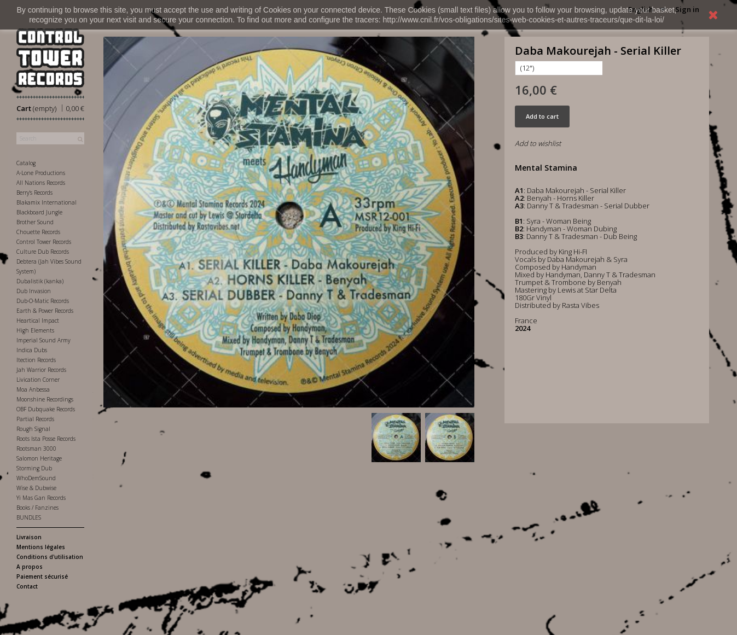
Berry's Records (34, 192)
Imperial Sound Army (43, 340)
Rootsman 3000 (36, 448)
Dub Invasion (33, 291)
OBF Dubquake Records (45, 409)
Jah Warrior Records (41, 370)
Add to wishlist (538, 143)
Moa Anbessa (33, 389)
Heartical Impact (37, 320)
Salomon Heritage (39, 458)
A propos (29, 566)
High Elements (35, 330)
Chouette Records (38, 232)
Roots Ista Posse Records (46, 438)
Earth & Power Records (44, 310)
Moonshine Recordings (44, 399)
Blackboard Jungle (39, 212)
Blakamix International (46, 202)
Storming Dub (34, 468)
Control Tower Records (43, 242)
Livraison (29, 537)
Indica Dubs (31, 350)
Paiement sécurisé (42, 576)
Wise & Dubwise (36, 488)
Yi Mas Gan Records (41, 498)
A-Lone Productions (40, 173)
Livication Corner (38, 379)
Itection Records (36, 360)
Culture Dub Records (42, 251)
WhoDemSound (36, 478)
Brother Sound (35, 222)
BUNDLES (28, 517)
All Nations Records (40, 183)
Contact (27, 586)
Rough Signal (33, 429)
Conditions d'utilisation (49, 557)
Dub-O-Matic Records (42, 301)
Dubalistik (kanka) (39, 281)
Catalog (26, 163)
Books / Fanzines (37, 507)
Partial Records (35, 419)
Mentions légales (40, 547)
